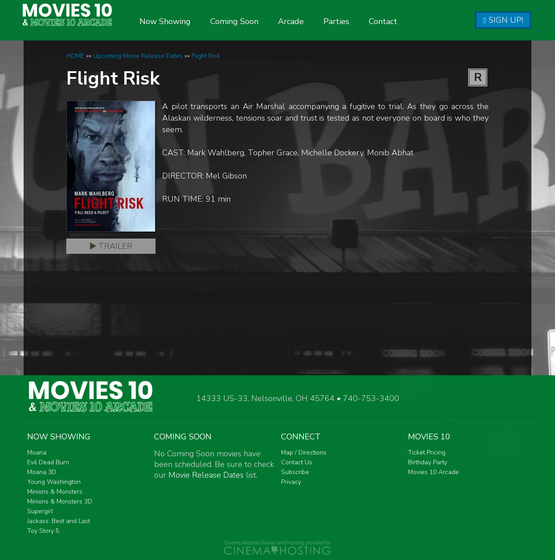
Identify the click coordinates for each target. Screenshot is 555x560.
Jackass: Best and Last (58, 521)
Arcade (309, 21)
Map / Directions (303, 452)
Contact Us (296, 462)
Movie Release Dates (206, 475)
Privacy (291, 482)
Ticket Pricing (426, 452)
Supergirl (40, 511)
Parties (354, 21)
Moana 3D (41, 472)
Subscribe (295, 472)
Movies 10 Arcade (433, 472)
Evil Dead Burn (48, 462)
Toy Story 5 (43, 531)
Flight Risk (206, 56)
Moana (36, 452)
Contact (401, 21)
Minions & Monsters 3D (59, 501)
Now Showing (183, 21)
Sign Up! (503, 20)
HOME (75, 56)
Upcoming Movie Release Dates (138, 56)
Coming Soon (253, 21)
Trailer (111, 246)
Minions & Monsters (54, 491)
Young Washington (54, 482)
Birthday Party (427, 462)
